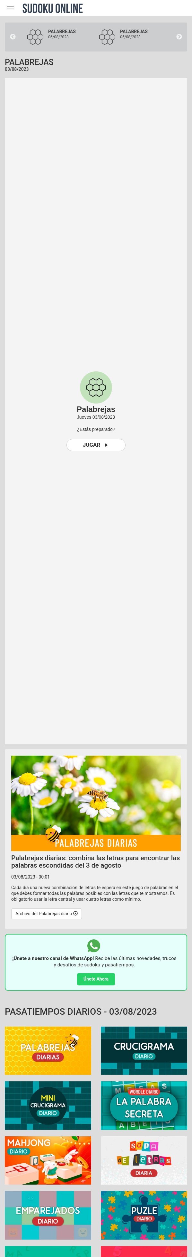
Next (179, 37)
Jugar (96, 445)
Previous (13, 37)
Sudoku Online (52, 8)
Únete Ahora (96, 979)
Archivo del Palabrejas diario (46, 913)
